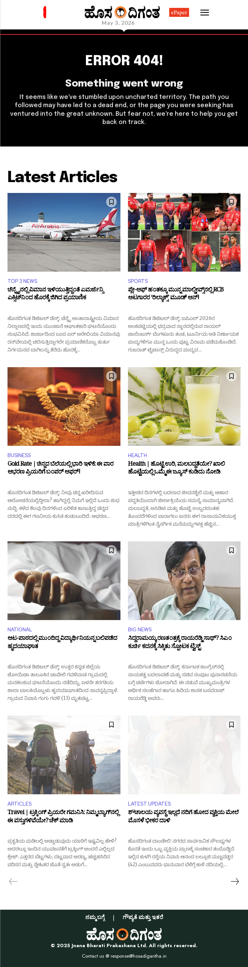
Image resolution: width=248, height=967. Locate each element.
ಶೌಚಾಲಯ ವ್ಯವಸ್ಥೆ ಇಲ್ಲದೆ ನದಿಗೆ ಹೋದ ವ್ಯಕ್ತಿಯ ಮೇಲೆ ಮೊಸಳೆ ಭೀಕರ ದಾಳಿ (183, 818)
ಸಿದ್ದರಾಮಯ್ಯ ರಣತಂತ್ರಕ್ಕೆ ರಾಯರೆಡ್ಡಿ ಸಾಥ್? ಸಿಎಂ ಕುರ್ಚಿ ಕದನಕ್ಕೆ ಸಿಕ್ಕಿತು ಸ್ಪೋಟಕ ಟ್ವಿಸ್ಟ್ (179, 643)
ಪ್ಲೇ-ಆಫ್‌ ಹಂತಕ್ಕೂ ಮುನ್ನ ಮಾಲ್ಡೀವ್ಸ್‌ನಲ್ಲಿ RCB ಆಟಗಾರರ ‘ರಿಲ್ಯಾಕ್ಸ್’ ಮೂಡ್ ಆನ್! (176, 295)
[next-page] (234, 881)
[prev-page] (13, 881)
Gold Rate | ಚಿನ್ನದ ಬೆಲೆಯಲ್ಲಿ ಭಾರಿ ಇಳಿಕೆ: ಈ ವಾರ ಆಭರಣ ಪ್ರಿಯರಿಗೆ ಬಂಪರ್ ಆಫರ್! (60, 469)
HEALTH (137, 455)
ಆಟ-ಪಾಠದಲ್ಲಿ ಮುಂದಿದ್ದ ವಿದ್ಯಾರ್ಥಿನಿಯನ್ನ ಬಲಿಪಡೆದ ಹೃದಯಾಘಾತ (62, 643)
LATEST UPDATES (149, 804)
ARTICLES (20, 804)
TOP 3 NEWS (22, 281)
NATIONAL (20, 629)
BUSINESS (19, 455)
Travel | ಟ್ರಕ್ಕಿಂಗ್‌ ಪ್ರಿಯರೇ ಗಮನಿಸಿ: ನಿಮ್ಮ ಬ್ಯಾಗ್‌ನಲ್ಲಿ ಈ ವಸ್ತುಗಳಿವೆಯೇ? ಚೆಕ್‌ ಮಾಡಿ (63, 818)
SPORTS (138, 281)
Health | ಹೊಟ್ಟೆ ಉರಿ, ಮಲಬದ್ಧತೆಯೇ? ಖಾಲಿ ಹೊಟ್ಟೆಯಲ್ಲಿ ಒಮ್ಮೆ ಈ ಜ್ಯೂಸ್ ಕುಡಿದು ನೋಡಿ (176, 469)
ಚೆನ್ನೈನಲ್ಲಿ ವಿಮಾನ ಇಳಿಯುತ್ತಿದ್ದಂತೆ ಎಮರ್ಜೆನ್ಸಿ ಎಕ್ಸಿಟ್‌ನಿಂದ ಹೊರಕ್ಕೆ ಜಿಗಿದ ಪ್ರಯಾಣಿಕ (55, 295)
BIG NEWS (140, 629)
